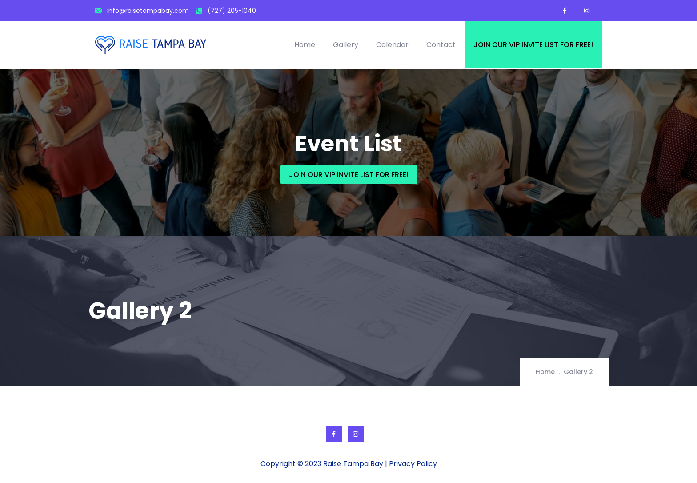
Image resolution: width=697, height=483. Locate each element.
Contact (441, 45)
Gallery (345, 45)
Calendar (392, 45)
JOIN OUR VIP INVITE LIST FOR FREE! (349, 174)
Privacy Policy (413, 464)
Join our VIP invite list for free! (533, 45)
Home (304, 45)
